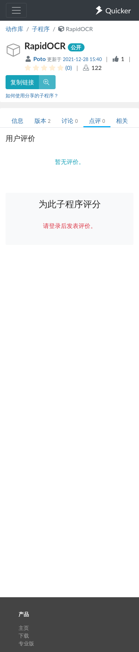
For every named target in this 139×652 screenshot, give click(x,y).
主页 (24, 628)
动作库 (14, 28)
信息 (17, 120)
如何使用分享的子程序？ (32, 95)
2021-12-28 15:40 (82, 59)
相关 (122, 120)
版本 (42, 120)
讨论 (69, 120)
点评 (97, 120)
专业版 (26, 643)
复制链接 (22, 81)
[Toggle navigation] (16, 10)
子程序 (41, 28)
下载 (24, 635)
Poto (40, 58)
